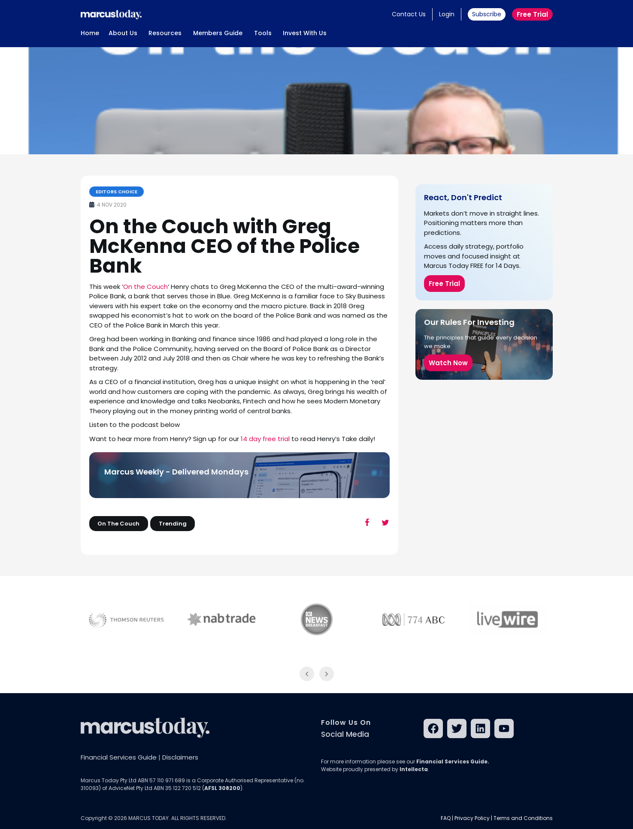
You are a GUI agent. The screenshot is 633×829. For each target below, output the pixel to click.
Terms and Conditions (523, 818)
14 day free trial (265, 438)
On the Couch (145, 286)
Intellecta (414, 769)
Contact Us (409, 14)
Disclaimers (180, 757)
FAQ (446, 818)
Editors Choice (116, 191)
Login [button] (446, 14)
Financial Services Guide (119, 757)
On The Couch (118, 524)
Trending (173, 524)
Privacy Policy (472, 818)
